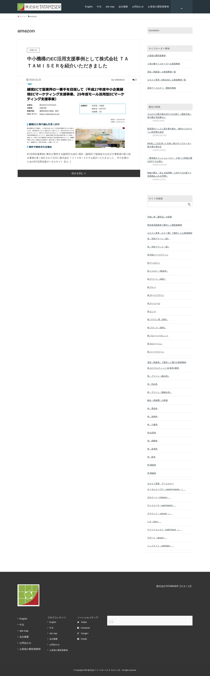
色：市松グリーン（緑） (158, 238)
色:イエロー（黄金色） (157, 271)
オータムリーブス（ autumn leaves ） (166, 489)
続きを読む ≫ (79, 173)
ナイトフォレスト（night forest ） (164, 529)
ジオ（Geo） (154, 521)
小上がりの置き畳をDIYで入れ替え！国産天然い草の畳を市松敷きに (169, 116)
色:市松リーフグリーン (157, 255)
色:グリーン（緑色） (156, 279)
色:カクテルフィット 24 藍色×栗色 (163, 368)
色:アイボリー (153, 263)
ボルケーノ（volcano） (159, 497)
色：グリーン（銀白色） (158, 376)
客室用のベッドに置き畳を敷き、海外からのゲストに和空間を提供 (169, 130)
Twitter (82, 622)
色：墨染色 (152, 408)
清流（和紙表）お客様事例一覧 (161, 72)
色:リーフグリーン (155, 352)
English (89, 6)
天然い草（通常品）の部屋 (159, 217)
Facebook (83, 628)
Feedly (82, 639)
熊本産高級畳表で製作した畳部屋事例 (164, 225)
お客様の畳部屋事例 (158, 6)
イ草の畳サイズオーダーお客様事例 (163, 64)
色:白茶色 (151, 433)
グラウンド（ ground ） (160, 513)
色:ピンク (151, 311)
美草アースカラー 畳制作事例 (161, 88)
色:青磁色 (151, 473)
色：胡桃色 (152, 441)
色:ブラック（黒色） (156, 327)
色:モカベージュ (154, 344)
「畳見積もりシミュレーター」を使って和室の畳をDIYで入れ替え (169, 159)
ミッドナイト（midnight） (160, 546)
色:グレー (151, 287)
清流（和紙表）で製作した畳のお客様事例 (166, 362)
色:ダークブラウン (155, 295)
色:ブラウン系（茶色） (157, 319)
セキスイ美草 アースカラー (160, 483)
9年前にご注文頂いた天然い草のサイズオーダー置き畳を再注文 (169, 145)
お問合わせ (138, 6)
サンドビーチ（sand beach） (161, 505)
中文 (99, 6)
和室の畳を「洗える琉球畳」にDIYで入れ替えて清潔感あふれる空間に (169, 174)
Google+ (83, 633)
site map (110, 6)
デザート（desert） (157, 538)
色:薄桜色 (151, 465)
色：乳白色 (152, 384)
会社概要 (123, 6)
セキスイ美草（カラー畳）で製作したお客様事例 (169, 233)
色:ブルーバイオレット (157, 335)
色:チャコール (153, 303)
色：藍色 (151, 457)
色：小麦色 (152, 424)
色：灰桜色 (152, 416)
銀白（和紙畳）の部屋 (157, 400)
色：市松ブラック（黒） (158, 247)
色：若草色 (152, 449)
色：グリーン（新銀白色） (159, 392)
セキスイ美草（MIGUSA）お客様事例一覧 (166, 80)
